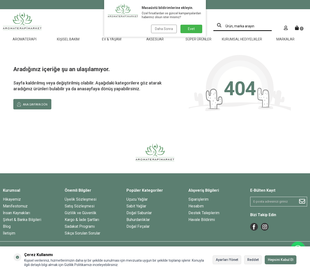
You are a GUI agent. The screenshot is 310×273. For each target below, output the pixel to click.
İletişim (9, 233)
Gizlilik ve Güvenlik (80, 213)
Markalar (285, 39)
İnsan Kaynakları (16, 213)
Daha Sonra (164, 29)
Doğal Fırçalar (138, 226)
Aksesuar (155, 39)
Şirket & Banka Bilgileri (22, 219)
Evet (191, 29)
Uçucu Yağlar (137, 199)
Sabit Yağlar (136, 206)
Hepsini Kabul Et (280, 260)
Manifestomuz (15, 206)
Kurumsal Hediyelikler (242, 39)
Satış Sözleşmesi (79, 206)
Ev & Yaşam (111, 39)
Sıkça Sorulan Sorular (82, 233)
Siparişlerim (198, 199)
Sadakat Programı (80, 226)
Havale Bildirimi (201, 219)
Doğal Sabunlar (139, 213)
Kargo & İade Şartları (82, 219)
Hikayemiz (12, 199)
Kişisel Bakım (68, 39)
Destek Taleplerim (203, 213)
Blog (7, 226)
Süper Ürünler (198, 39)
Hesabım (196, 206)
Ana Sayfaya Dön (32, 103)
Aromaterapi (25, 39)
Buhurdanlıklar (138, 219)
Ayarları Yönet (227, 260)
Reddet (253, 260)
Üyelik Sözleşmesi (80, 199)
